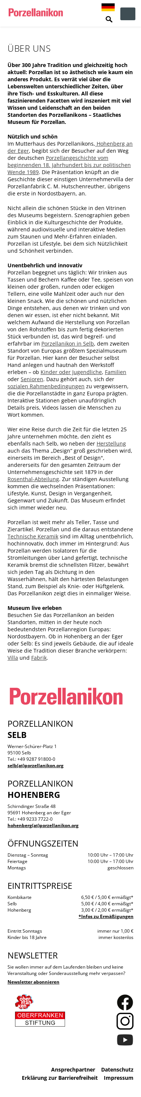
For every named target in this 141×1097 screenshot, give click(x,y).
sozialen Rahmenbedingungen (46, 386)
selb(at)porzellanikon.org (36, 765)
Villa (13, 657)
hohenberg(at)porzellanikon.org (43, 825)
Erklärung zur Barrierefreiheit (60, 1077)
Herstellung (111, 443)
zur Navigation (127, 13)
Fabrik (39, 657)
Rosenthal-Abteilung (33, 479)
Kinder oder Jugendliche (71, 372)
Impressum (118, 1077)
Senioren (32, 379)
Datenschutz (117, 1069)
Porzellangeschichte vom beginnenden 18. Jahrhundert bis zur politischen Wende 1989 (69, 165)
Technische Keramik (33, 536)
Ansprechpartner (73, 1069)
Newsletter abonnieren (33, 982)
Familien (115, 372)
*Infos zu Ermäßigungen (106, 916)
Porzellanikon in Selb (67, 343)
